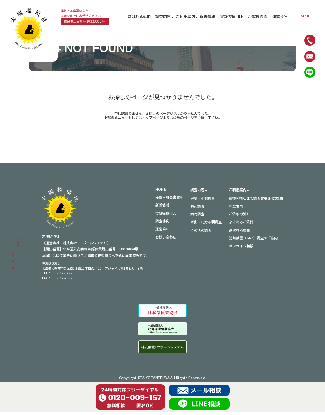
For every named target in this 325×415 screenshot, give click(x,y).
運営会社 (280, 16)
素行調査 (197, 217)
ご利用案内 (185, 16)
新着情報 (207, 16)
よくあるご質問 (241, 225)
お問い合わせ (165, 240)
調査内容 (163, 16)
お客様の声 (257, 16)
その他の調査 (200, 233)
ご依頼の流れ (239, 217)
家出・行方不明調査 (206, 225)
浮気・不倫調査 (202, 201)
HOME (166, 138)
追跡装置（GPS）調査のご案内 (253, 241)
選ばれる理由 (139, 16)
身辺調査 (197, 209)
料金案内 (236, 209)
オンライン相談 (241, 249)
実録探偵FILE (231, 16)
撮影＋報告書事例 (169, 200)
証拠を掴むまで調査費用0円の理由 (256, 201)
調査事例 (162, 224)
